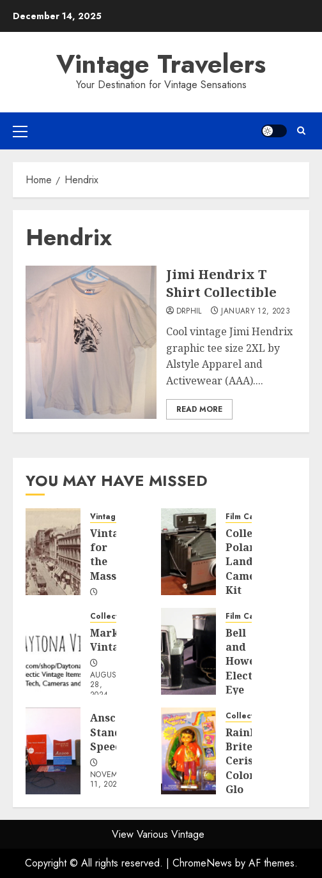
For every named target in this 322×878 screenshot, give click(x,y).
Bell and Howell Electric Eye (247, 661)
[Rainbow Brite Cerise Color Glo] (188, 751)
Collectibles (113, 616)
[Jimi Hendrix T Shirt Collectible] (91, 342)
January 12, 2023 (255, 312)
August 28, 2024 (105, 685)
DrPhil (189, 312)
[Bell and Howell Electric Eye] (188, 651)
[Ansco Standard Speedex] (53, 751)
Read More (199, 409)
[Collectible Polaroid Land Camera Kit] (188, 551)
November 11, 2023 (111, 780)
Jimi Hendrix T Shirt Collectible (221, 283)
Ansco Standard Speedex (115, 732)
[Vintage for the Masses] (53, 551)
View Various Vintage (158, 834)
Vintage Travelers (161, 63)
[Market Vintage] (53, 651)
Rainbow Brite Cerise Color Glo (249, 761)
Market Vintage (111, 640)
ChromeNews (202, 863)
